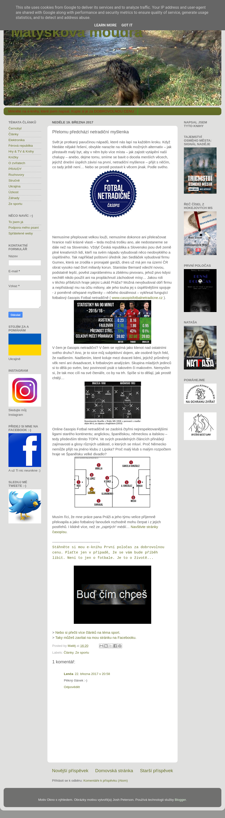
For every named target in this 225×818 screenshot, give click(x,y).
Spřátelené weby (20, 233)
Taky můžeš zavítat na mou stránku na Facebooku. (95, 638)
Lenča (68, 674)
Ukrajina (14, 186)
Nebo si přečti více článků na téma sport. (87, 632)
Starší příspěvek (156, 770)
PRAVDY (15, 169)
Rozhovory (16, 174)
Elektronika (16, 140)
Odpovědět (72, 687)
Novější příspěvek (70, 770)
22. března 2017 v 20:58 (92, 674)
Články (68, 652)
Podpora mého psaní (23, 227)
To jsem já (15, 222)
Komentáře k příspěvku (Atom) (105, 780)
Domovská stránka (114, 770)
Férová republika (20, 145)
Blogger (180, 800)
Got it (127, 25)
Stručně (14, 180)
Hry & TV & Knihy (21, 151)
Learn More (105, 25)
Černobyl (15, 128)
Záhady (13, 198)
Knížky (13, 157)
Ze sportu (82, 652)
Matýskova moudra (76, 32)
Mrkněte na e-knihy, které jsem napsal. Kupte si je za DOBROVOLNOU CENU (71, 111)
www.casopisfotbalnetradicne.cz (137, 298)
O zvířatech (16, 163)
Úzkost (13, 192)
